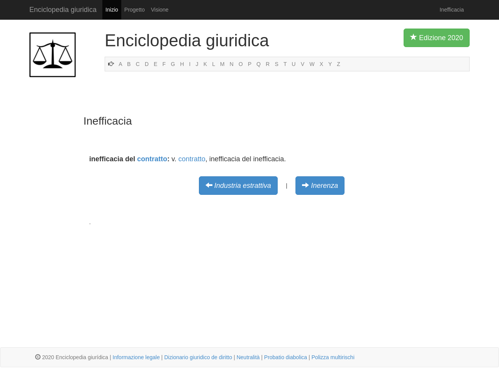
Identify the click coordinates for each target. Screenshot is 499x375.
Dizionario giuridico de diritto (198, 357)
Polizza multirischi (333, 357)
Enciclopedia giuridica (63, 10)
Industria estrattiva (242, 185)
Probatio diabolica (285, 357)
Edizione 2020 (436, 37)
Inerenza (324, 185)
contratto (152, 159)
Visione (160, 10)
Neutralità (248, 357)
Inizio (111, 10)
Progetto (134, 10)
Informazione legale (136, 357)
